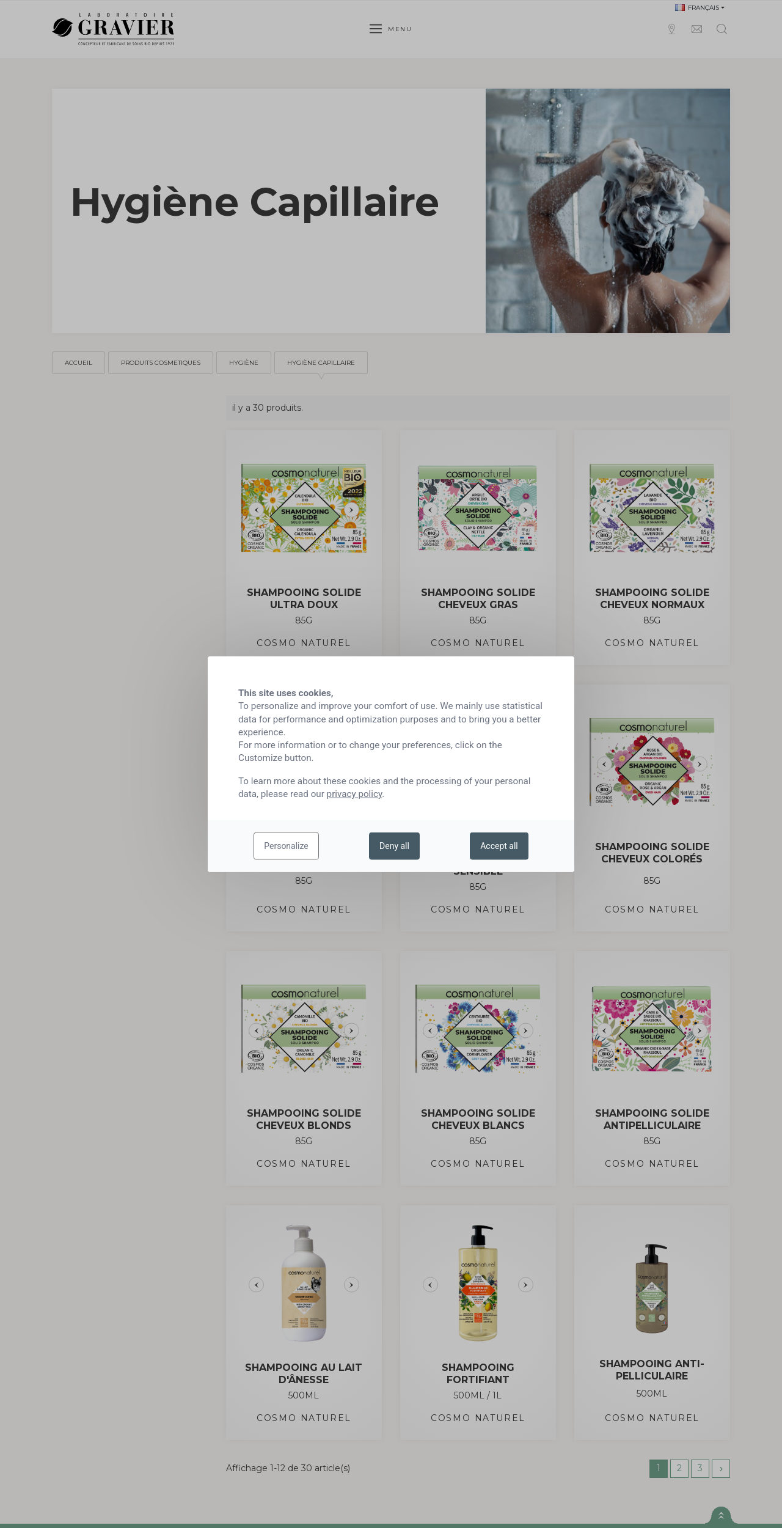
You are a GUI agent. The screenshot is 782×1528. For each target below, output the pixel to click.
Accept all (499, 846)
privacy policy (354, 793)
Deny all (394, 846)
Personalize (286, 846)
